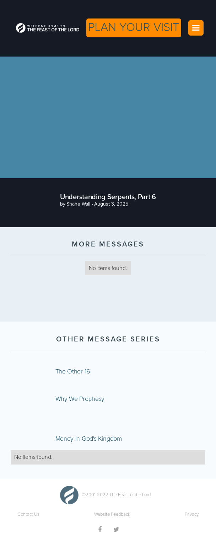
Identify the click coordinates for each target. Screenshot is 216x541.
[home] (45, 28)
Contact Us (28, 514)
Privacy (192, 514)
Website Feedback (112, 514)
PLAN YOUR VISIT (133, 27)
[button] (196, 28)
